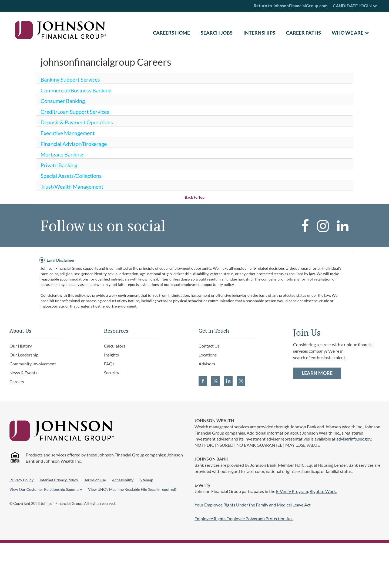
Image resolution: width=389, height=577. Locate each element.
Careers (16, 381)
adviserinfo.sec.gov (353, 438)
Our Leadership (23, 354)
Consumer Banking (63, 101)
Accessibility (122, 480)
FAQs (109, 363)
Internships (259, 33)
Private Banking (59, 165)
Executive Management (68, 133)
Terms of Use (95, 480)
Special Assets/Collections (71, 175)
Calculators (114, 345)
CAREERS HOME (171, 33)
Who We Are (347, 33)
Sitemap (146, 480)
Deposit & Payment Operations (77, 122)
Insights (111, 354)
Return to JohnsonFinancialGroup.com (290, 5)
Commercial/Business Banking (76, 90)
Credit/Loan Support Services (75, 111)
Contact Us (209, 345)
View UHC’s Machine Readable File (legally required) (132, 489)
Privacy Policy (21, 480)
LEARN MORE (317, 373)
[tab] (194, 259)
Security (111, 372)
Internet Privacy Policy (59, 480)
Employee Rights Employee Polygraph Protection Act (243, 518)
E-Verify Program (292, 491)
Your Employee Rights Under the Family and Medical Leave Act (252, 504)
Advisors (207, 363)
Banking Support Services (70, 79)
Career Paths (303, 33)
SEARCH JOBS (217, 33)
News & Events (23, 372)
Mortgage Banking (62, 154)
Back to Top (194, 197)
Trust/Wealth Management (72, 186)
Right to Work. (323, 491)
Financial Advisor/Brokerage (74, 144)
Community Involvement (32, 363)
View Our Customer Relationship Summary (45, 489)
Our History (20, 345)
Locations (208, 354)
